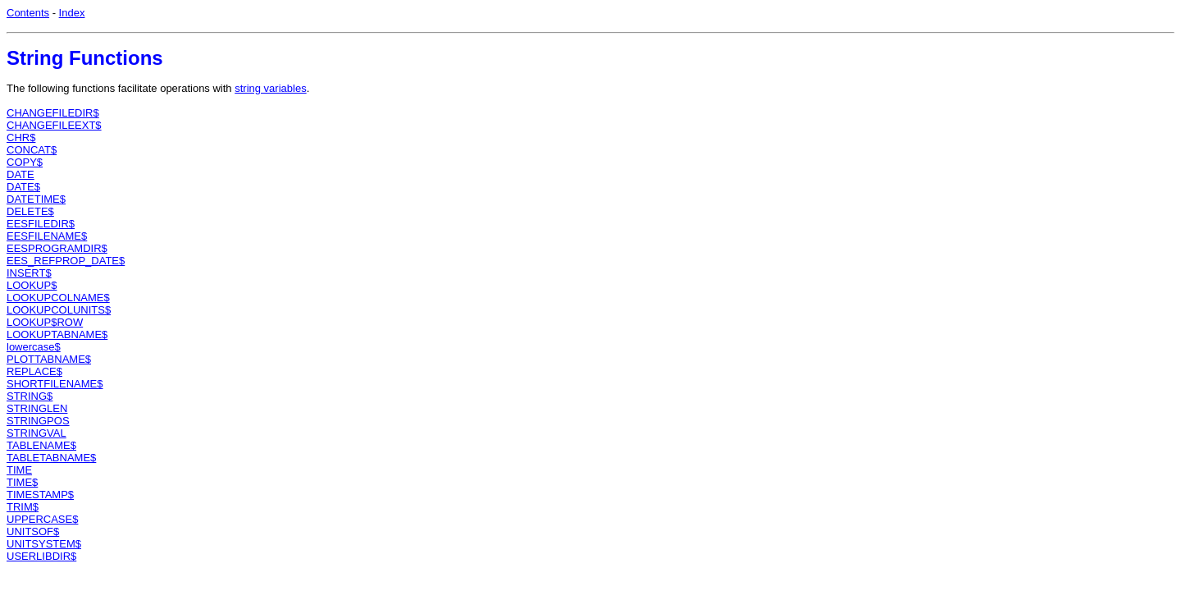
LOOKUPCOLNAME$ (58, 297)
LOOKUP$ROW (45, 322)
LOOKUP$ (32, 285)
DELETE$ (30, 211)
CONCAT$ (32, 150)
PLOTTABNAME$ (49, 359)
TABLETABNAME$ (51, 457)
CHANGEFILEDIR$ (53, 113)
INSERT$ (29, 273)
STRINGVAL (36, 433)
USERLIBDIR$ (41, 556)
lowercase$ (34, 347)
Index (72, 13)
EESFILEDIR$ (41, 224)
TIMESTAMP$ (40, 494)
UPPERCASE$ (42, 519)
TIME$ (22, 482)
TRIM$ (23, 507)
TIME (19, 470)
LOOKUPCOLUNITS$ (59, 310)
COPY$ (25, 162)
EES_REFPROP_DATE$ (66, 260)
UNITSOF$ (33, 531)
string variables (270, 88)
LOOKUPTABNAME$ (57, 334)
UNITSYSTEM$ (44, 544)
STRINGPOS (38, 421)
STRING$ (29, 396)
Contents (28, 13)
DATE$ (23, 187)
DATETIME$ (36, 199)
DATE (20, 174)
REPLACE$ (34, 371)
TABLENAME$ (41, 445)
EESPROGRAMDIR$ (57, 248)
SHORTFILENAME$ (55, 384)
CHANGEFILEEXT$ (54, 125)
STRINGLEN (37, 408)
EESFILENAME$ (47, 236)
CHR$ (21, 137)
